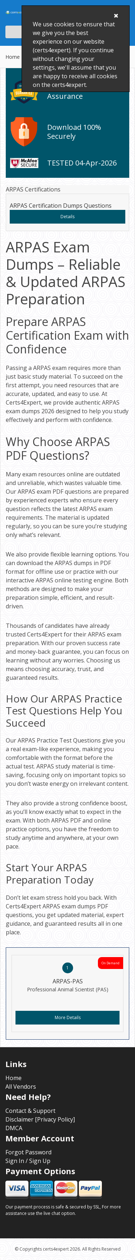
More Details (68, 1017)
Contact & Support (30, 1111)
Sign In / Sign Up (27, 1161)
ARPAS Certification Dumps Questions (61, 206)
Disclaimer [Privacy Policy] (40, 1119)
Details (67, 216)
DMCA (13, 1128)
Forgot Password (28, 1152)
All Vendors (20, 1087)
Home (12, 56)
